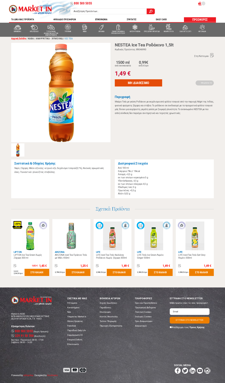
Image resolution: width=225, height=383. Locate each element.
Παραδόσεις (105, 307)
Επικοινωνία (73, 344)
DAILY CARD (161, 19)
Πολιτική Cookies (143, 312)
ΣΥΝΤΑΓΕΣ (131, 19)
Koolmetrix (52, 375)
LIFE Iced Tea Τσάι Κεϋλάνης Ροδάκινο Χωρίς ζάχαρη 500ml (111, 256)
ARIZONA (60, 252)
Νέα (69, 312)
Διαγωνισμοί (141, 326)
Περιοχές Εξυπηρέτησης (111, 326)
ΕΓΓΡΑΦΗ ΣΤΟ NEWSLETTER (189, 320)
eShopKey (28, 375)
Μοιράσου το (206, 83)
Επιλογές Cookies (143, 316)
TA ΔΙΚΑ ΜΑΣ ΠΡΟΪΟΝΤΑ (22, 19)
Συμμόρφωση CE (75, 335)
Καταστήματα (73, 307)
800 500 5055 (81, 3)
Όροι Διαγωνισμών (143, 321)
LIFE (98, 252)
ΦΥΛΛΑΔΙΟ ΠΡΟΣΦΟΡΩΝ (64, 19)
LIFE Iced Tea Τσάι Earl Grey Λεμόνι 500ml (191, 256)
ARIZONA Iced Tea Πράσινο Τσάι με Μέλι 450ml (71, 256)
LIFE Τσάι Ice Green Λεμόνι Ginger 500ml (150, 256)
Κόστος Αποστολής (109, 316)
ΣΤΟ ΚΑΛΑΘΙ (36, 272)
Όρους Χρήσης (197, 327)
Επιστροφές (105, 312)
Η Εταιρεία (72, 303)
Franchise (71, 326)
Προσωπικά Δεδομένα (145, 307)
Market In (30, 9)
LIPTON (18, 252)
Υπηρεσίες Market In (76, 316)
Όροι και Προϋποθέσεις (146, 303)
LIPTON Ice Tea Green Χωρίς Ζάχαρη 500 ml (28, 256)
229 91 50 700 (22, 336)
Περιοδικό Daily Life (76, 330)
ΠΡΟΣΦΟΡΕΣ (200, 19)
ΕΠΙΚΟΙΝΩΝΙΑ (101, 19)
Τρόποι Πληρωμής (108, 321)
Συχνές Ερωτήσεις (108, 303)
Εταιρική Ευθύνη (74, 339)
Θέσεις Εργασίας (75, 321)
